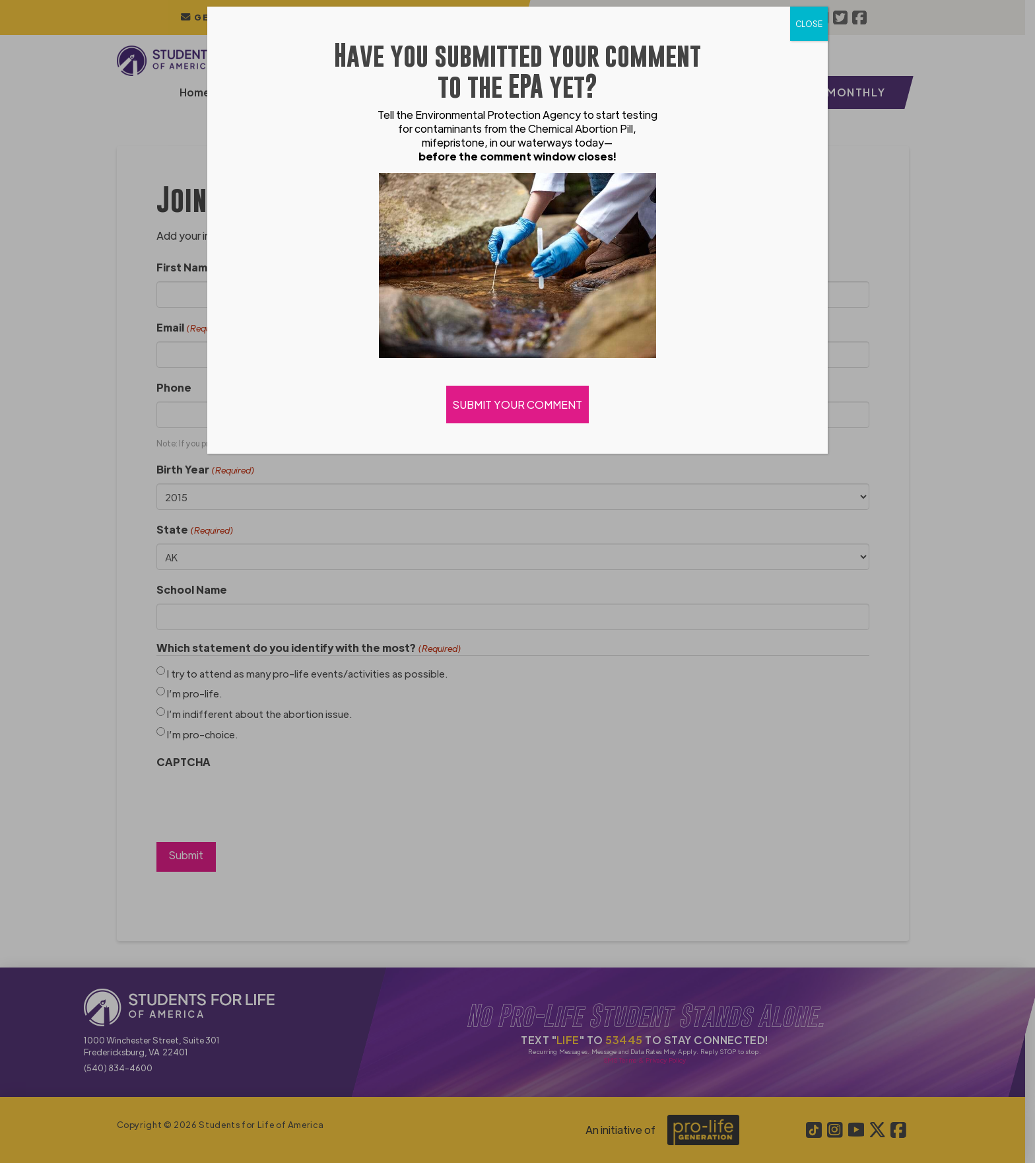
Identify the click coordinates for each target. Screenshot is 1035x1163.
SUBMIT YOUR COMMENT (517, 404)
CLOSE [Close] (808, 23)
